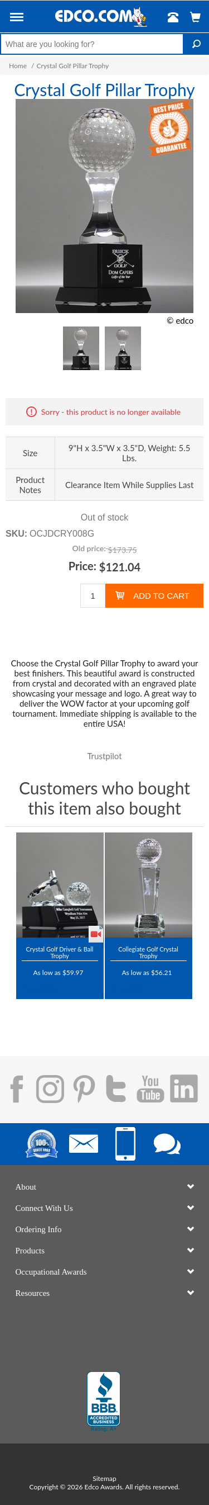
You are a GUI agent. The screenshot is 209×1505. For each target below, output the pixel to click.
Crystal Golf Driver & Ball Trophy (60, 952)
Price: (82, 565)
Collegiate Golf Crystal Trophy (148, 952)
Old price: (88, 548)
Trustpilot (104, 756)
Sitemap (104, 1478)
